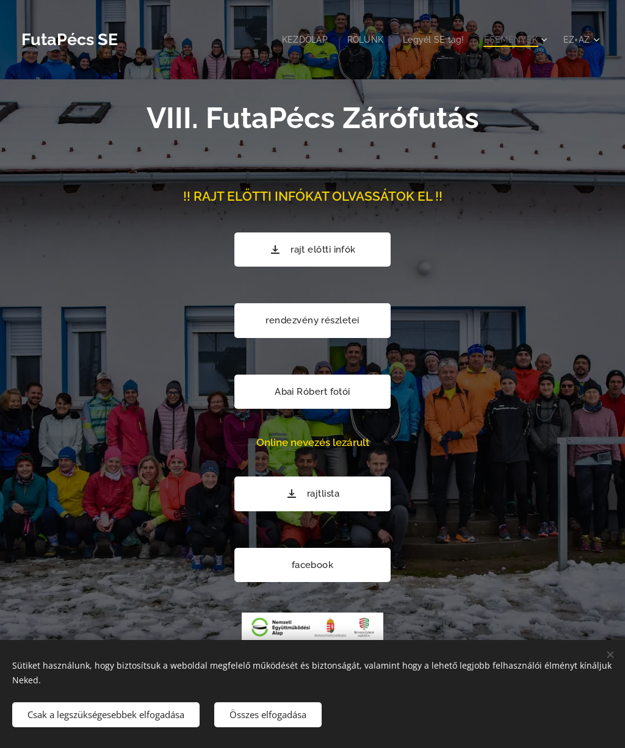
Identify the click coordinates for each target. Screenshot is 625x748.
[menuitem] (297, 39)
